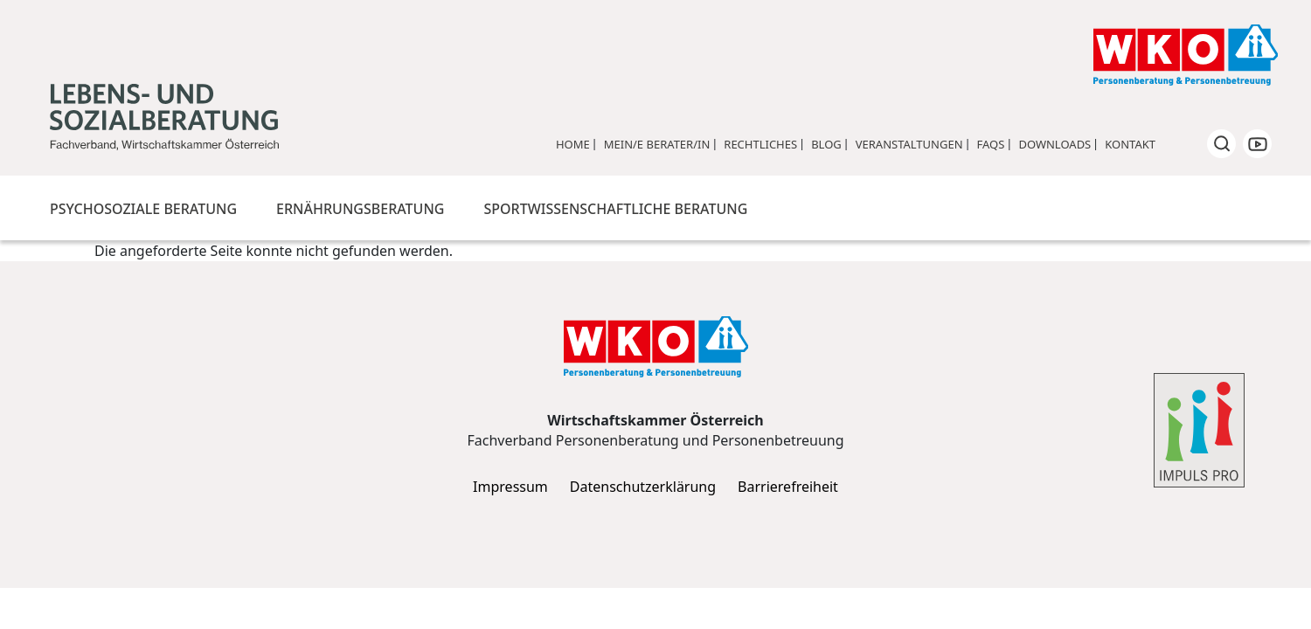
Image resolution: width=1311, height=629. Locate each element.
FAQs (991, 144)
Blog (826, 144)
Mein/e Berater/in (657, 144)
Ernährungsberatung (360, 208)
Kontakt (1130, 144)
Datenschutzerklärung (643, 487)
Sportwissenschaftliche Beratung (615, 208)
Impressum (510, 487)
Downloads (1054, 144)
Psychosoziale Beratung (143, 208)
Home (573, 144)
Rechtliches (760, 144)
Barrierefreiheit (788, 487)
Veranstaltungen (909, 144)
